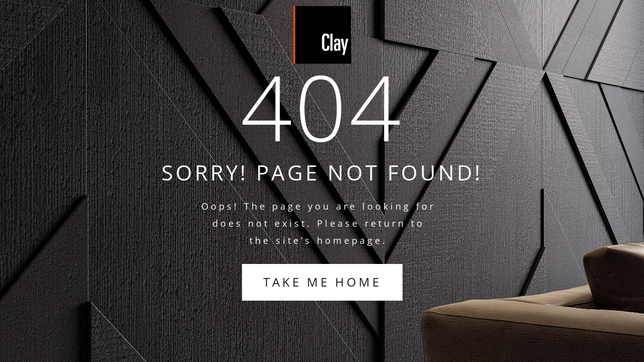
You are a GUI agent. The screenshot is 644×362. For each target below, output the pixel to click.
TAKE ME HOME (322, 282)
